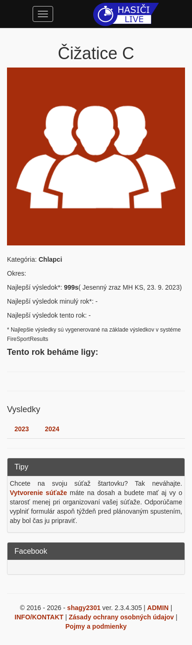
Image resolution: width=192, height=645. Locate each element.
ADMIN (158, 607)
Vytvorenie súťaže (38, 492)
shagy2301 (84, 607)
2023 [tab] (21, 429)
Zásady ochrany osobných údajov (121, 617)
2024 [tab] (52, 429)
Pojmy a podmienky (95, 626)
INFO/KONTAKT (38, 617)
